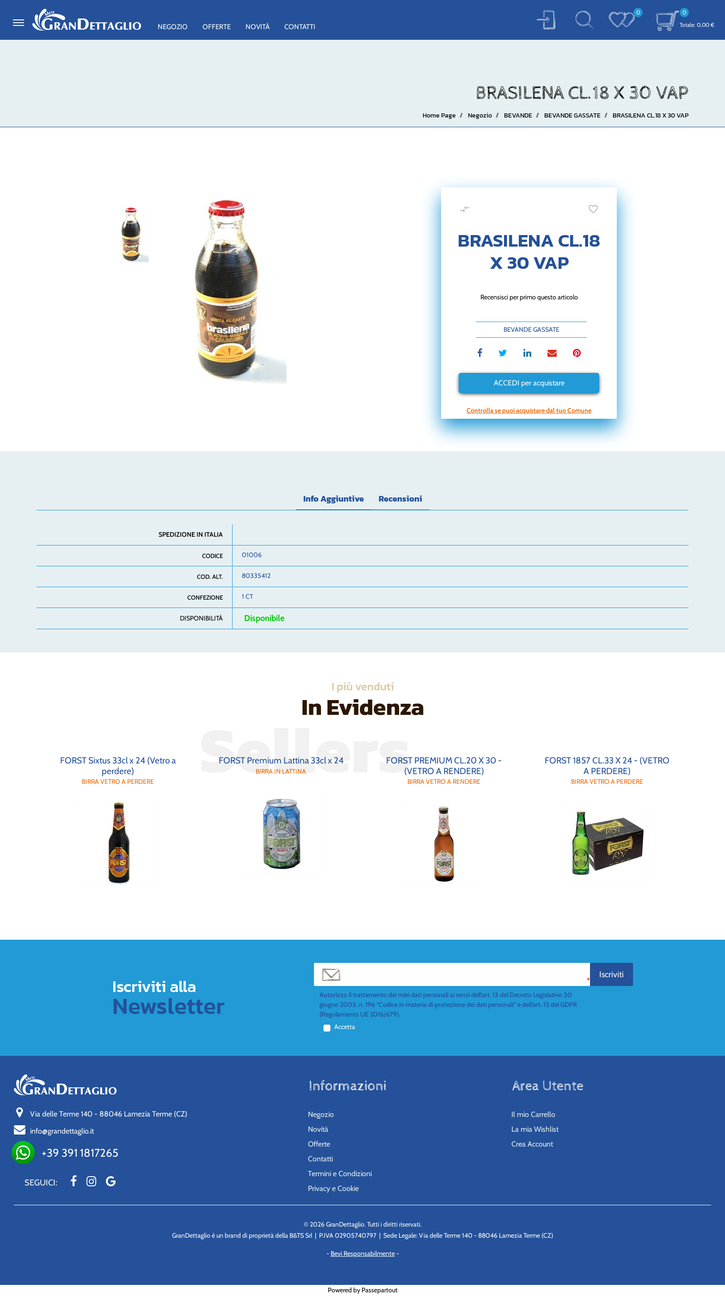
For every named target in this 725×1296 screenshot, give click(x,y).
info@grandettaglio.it (62, 1131)
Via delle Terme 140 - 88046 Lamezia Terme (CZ (108, 1114)
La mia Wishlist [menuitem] (535, 1129)
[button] (546, 19)
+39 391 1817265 (80, 1153)
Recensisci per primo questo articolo (529, 297)
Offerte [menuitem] (217, 27)
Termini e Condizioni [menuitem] (340, 1173)
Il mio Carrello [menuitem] (533, 1114)
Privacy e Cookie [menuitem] (333, 1188)
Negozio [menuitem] (173, 27)
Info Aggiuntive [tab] (333, 498)
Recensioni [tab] (400, 498)
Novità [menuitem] (258, 27)
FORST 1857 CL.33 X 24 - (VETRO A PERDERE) (607, 765)
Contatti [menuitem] (299, 27)
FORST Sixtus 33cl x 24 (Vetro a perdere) (118, 765)
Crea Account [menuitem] (532, 1144)
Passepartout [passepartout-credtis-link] (380, 1290)
